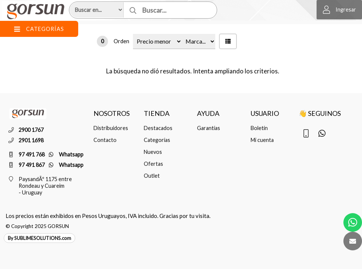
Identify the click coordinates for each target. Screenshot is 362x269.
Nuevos (153, 152)
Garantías (208, 128)
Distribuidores (110, 128)
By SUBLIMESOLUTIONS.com (39, 238)
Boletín (259, 128)
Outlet (152, 176)
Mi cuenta (262, 140)
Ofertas (153, 164)
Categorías (157, 140)
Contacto (105, 140)
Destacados (158, 128)
